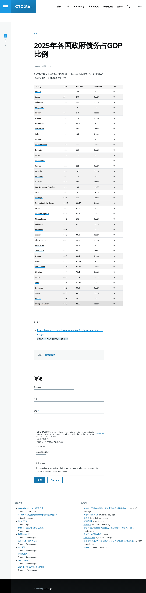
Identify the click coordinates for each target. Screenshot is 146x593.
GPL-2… (87, 547)
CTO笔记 (23, 15)
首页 (35, 34)
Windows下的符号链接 (28, 541)
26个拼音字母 (89, 538)
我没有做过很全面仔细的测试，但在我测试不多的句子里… (109, 528)
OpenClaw (22, 554)
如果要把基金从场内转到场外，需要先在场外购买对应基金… (110, 541)
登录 (140, 15)
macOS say (23, 560)
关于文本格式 (100, 434)
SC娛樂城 (88, 521)
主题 (35, 399)
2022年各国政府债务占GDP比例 (52, 339)
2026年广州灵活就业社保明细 (31, 567)
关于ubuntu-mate (91, 515)
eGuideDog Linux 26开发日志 (30, 508)
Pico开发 (22, 547)
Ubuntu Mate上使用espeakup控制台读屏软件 (37, 515)
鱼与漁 (86, 518)
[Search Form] (128, 15)
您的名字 (37, 387)
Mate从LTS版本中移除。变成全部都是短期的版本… (106, 508)
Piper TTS (22, 521)
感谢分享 (87, 525)
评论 (35, 411)
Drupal (46, 589)
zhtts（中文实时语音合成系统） (31, 528)
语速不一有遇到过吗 (92, 534)
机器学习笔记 (24, 534)
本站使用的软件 (42, 452)
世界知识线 (50, 355)
